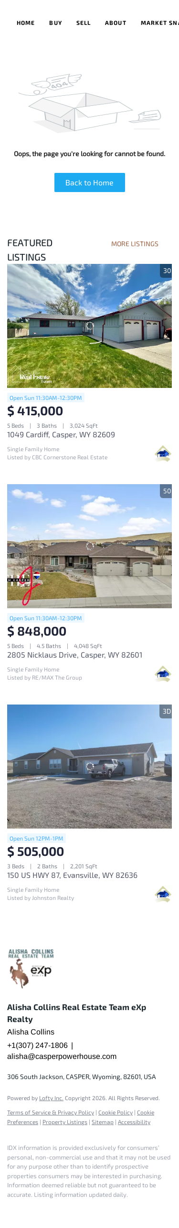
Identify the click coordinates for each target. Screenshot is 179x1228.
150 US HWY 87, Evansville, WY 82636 (72, 874)
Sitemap (103, 1121)
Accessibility (134, 1121)
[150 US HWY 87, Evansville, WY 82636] (89, 767)
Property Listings (64, 1121)
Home (26, 22)
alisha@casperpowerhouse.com (61, 1056)
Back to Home (89, 182)
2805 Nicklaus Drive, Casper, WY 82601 (74, 654)
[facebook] (12, 1209)
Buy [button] (55, 22)
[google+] (31, 1209)
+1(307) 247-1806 (37, 1045)
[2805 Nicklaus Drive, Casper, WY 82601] (89, 546)
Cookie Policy (115, 1112)
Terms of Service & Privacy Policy (50, 1112)
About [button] (115, 22)
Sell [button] (83, 22)
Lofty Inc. (51, 1097)
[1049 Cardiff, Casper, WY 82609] (89, 326)
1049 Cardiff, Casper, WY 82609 (61, 434)
